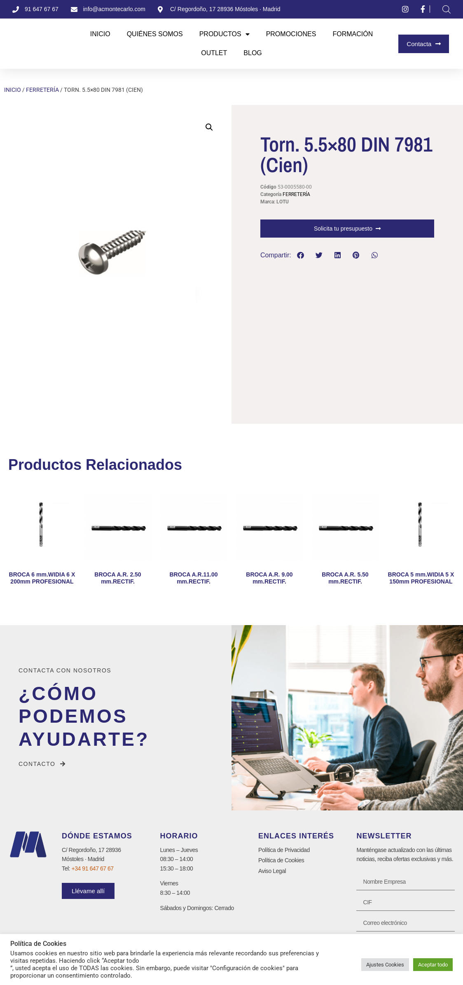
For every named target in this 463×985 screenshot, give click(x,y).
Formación (352, 33)
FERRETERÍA (42, 89)
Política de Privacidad (284, 850)
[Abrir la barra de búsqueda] (446, 9)
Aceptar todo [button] (433, 965)
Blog (252, 52)
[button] (209, 127)
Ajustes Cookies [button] (385, 965)
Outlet (214, 52)
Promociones (291, 33)
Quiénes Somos (155, 33)
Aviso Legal (272, 871)
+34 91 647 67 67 (93, 868)
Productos (224, 34)
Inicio (100, 33)
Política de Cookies (281, 860)
